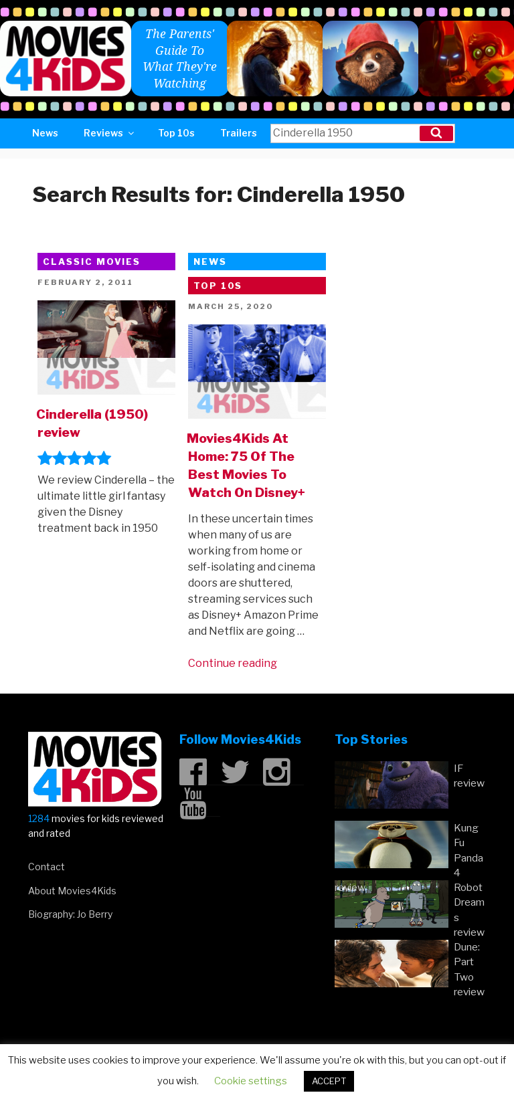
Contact (46, 866)
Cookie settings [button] (250, 1081)
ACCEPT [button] (329, 1081)
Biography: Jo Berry (70, 914)
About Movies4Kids (72, 890)
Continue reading (232, 663)
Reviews (110, 132)
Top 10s (176, 132)
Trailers (238, 132)
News (45, 132)
